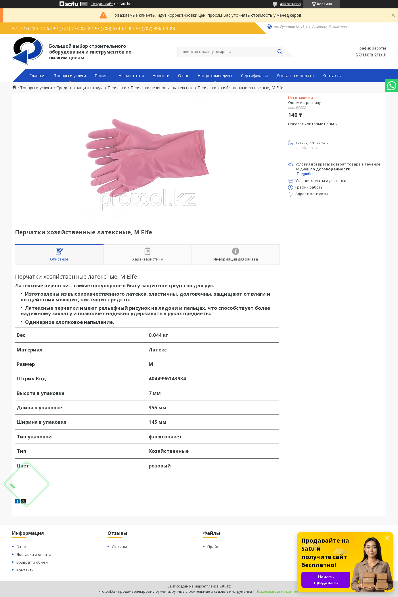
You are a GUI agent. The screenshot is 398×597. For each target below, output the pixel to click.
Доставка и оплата (295, 76)
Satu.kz (225, 586)
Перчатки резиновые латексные (162, 87)
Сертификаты (254, 76)
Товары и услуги (70, 76)
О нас (183, 76)
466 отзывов (290, 3)
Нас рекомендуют (215, 76)
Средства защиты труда (80, 87)
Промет (102, 76)
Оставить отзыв (371, 54)
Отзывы (119, 546)
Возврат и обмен (32, 562)
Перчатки (117, 87)
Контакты (332, 76)
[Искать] (279, 52)
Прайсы (214, 546)
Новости (160, 76)
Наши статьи (131, 76)
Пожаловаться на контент (278, 591)
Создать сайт (102, 4)
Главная (37, 76)
